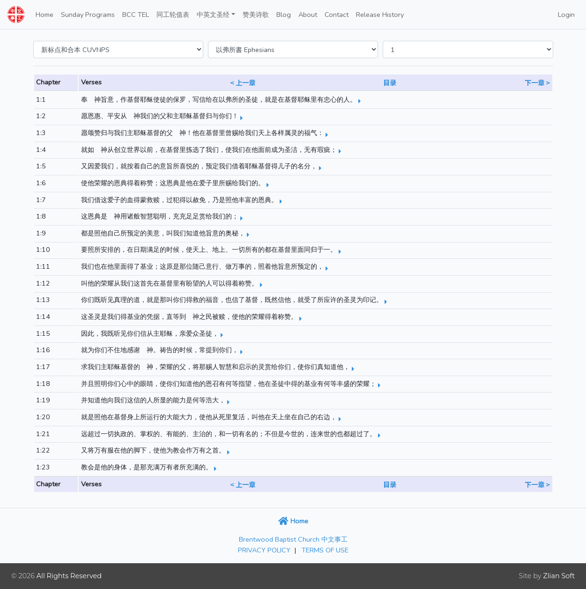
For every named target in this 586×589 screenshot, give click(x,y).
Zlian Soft (559, 576)
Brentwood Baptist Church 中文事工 (293, 539)
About (307, 14)
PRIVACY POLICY (264, 550)
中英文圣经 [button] (213, 14)
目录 (389, 82)
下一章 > (537, 82)
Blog (283, 14)
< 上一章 (242, 82)
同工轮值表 (172, 14)
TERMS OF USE (325, 550)
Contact (337, 14)
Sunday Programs (88, 14)
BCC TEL (135, 14)
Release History (380, 14)
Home (44, 14)
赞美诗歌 (256, 14)
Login (566, 14)
